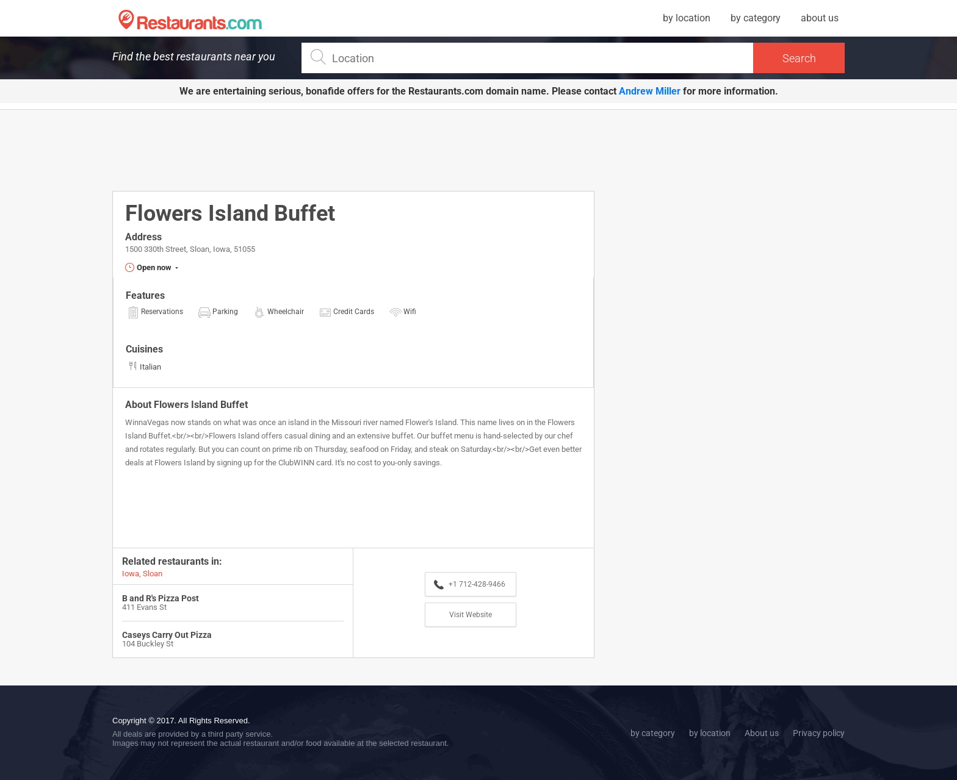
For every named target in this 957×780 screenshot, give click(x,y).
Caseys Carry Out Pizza (167, 635)
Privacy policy (819, 733)
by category (756, 18)
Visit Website (470, 614)
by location (686, 18)
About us (762, 733)
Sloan (152, 573)
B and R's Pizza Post (160, 598)
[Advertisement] (353, 149)
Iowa (130, 573)
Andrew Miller (650, 91)
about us (820, 18)
